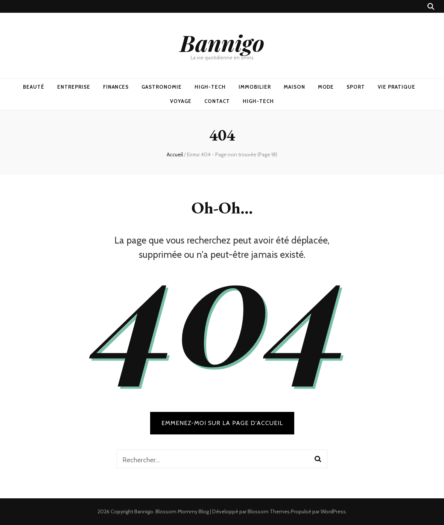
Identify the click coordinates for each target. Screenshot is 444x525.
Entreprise (73, 87)
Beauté (33, 87)
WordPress (333, 511)
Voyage (181, 101)
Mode (326, 87)
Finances (116, 87)
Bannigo (222, 42)
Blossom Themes (269, 511)
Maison (294, 87)
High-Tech (210, 87)
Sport (356, 87)
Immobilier (255, 87)
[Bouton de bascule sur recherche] (430, 6)
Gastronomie (161, 87)
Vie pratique (396, 87)
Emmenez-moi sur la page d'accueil (222, 423)
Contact (217, 101)
